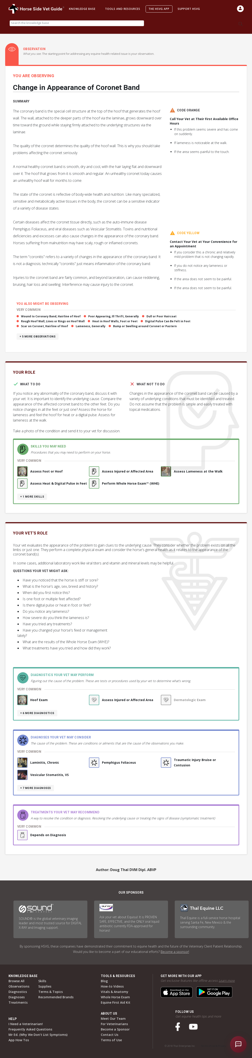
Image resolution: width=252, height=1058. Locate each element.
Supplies (44, 986)
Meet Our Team (113, 1018)
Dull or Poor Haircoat (161, 316)
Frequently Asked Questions (30, 1029)
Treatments (18, 1002)
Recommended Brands (55, 997)
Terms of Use (111, 1040)
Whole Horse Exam (115, 997)
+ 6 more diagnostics (37, 713)
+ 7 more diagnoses (35, 788)
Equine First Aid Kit (115, 1002)
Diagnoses (17, 997)
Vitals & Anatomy (114, 992)
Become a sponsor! (175, 952)
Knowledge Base (82, 9)
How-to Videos (112, 986)
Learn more (227, 980)
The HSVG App (159, 9)
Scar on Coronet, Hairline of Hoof (44, 326)
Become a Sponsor (115, 1029)
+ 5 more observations (37, 337)
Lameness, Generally (91, 326)
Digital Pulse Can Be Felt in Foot (167, 321)
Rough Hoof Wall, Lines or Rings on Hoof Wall (53, 321)
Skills (42, 981)
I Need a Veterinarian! (26, 1024)
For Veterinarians (114, 1024)
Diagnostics (18, 992)
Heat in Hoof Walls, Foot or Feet (115, 321)
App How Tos (19, 1040)
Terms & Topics (50, 992)
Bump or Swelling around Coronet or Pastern (145, 326)
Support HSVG (189, 9)
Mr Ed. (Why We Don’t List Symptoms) (38, 1035)
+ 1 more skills (32, 497)
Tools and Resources (122, 9)
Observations (19, 986)
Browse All (16, 981)
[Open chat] (238, 1044)
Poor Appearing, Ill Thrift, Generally (113, 316)
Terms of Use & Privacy (213, 1045)
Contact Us (109, 1035)
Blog (104, 981)
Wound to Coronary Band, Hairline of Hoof (51, 316)
